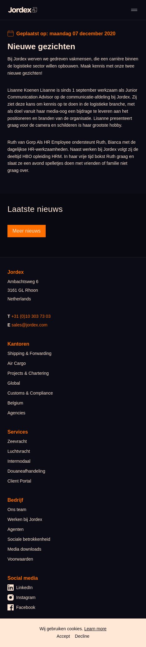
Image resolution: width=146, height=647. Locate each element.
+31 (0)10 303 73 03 (31, 316)
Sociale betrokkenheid (28, 539)
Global (13, 383)
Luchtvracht (18, 451)
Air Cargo (16, 363)
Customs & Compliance (30, 393)
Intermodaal (18, 461)
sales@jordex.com (29, 324)
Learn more (95, 628)
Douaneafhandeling (26, 471)
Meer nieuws (26, 231)
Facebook (21, 607)
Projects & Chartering (28, 373)
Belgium (15, 402)
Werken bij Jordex (24, 519)
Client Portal (19, 481)
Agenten (15, 529)
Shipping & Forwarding (29, 353)
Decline (82, 636)
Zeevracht (17, 441)
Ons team (16, 509)
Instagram (21, 597)
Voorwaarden (20, 559)
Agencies (16, 412)
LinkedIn (20, 587)
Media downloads (24, 549)
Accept (63, 636)
